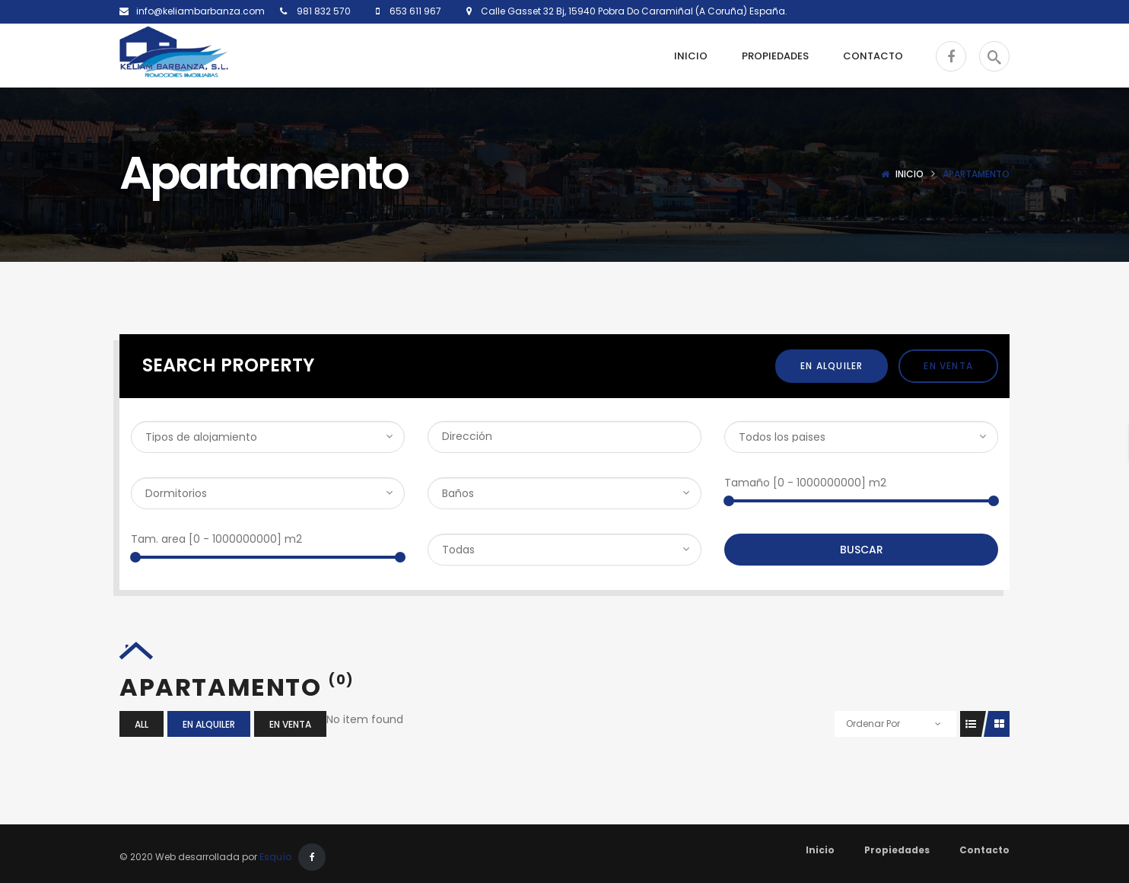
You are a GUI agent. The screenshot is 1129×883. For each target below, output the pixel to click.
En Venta (948, 365)
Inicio (909, 173)
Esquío (275, 856)
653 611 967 (414, 11)
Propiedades (897, 849)
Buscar (861, 549)
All (141, 724)
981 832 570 (322, 11)
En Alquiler (831, 365)
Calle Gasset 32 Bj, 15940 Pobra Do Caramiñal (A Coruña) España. (629, 11)
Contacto (984, 849)
